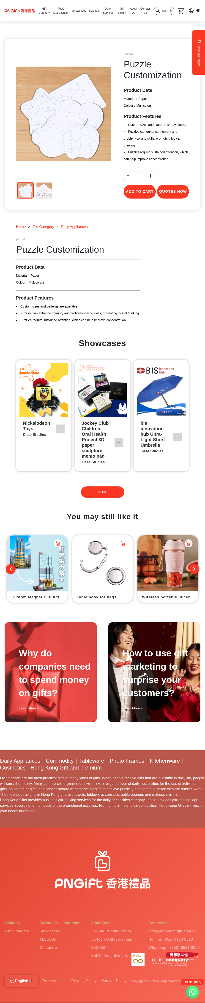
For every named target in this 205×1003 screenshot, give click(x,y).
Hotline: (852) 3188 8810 (170, 939)
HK (197, 11)
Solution (94, 10)
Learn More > (29, 708)
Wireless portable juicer (166, 597)
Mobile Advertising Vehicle (114, 956)
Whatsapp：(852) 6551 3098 (174, 948)
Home (21, 227)
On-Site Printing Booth (111, 931)
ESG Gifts (100, 948)
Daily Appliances (74, 227)
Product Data (138, 90)
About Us (133, 10)
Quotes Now (173, 192)
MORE (102, 492)
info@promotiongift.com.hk (172, 931)
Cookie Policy (114, 981)
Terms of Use (54, 981)
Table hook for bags (97, 597)
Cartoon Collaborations (111, 939)
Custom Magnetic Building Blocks (39, 597)
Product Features (142, 116)
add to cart (140, 192)
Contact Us (145, 10)
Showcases (79, 10)
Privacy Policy (84, 981)
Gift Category (43, 227)
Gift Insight (122, 10)
